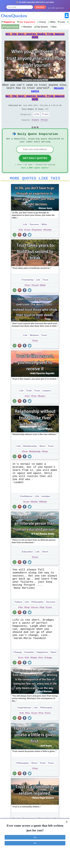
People (34, 668)
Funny (42, 22)
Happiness (42, 662)
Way (21, 618)
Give (28, 406)
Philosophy (37, 612)
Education (27, 562)
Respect (42, 406)
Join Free (40, 7)
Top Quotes (42, 27)
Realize (35, 512)
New (54, 27)
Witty (53, 22)
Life (36, 121)
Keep (27, 618)
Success (34, 234)
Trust (45, 121)
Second (35, 295)
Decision (48, 240)
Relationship (30, 456)
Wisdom (34, 345)
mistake (46, 506)
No (35, 843)
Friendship (27, 290)
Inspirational (24, 718)
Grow (48, 723)
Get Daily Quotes (35, 167)
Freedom (29, 662)
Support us (9, 22)
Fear (42, 723)
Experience (37, 240)
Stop (42, 618)
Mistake (43, 512)
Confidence (26, 506)
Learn (36, 127)
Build (43, 295)
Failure (18, 612)
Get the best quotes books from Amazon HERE (34, 36)
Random (27, 27)
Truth (29, 401)
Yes (35, 837)
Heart (53, 662)
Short (42, 456)
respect (46, 401)
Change (18, 662)
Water (45, 462)
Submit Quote (11, 27)
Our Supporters (27, 22)
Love (62, 22)
